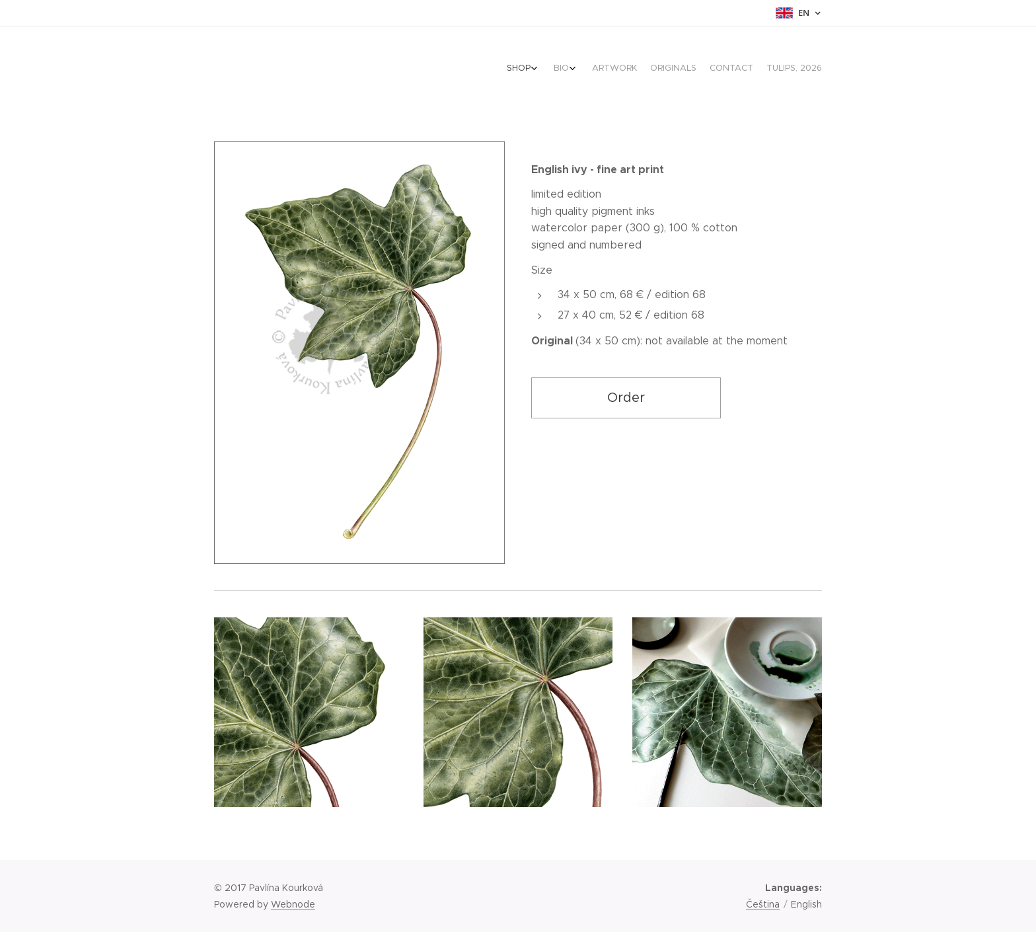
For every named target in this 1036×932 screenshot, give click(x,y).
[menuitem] (743, 69)
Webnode (293, 904)
